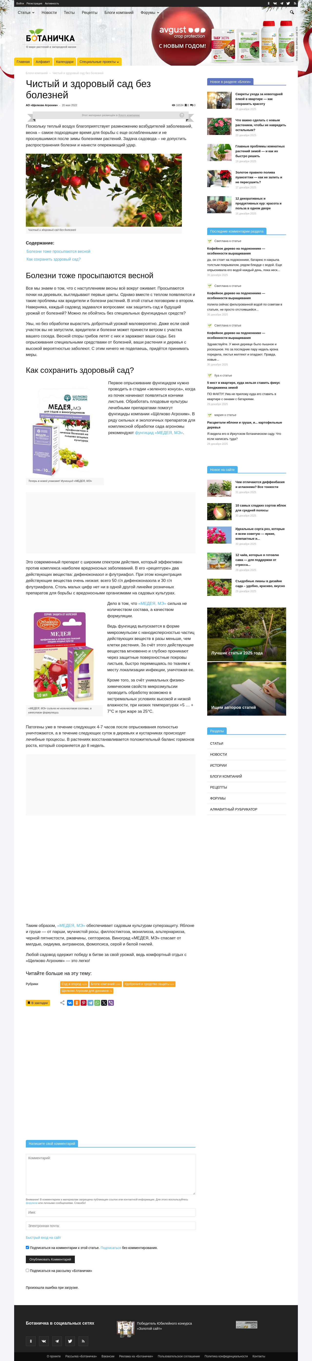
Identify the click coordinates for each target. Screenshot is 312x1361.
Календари (64, 62)
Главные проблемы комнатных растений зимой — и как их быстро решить (260, 151)
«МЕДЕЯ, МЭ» (152, 603)
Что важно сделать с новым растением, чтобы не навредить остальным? (260, 125)
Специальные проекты (99, 62)
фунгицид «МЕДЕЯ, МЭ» (159, 432)
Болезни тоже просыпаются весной (58, 251)
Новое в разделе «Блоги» (230, 82)
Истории (218, 765)
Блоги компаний (119, 12)
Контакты (259, 1356)
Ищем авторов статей (233, 707)
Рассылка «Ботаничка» (81, 1356)
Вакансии (107, 1356)
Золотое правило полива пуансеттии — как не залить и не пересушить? (258, 177)
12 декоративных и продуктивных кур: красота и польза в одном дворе (258, 203)
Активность (52, 3)
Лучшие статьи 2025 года (237, 653)
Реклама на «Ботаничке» (136, 1356)
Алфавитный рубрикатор (233, 809)
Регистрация (34, 3)
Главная (23, 62)
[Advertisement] (110, 1074)
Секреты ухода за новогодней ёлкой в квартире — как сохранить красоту (259, 99)
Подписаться (111, 1248)
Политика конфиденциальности (226, 1356)
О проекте (54, 1356)
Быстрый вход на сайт (43, 1237)
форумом (32, 1202)
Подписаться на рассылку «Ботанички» (59, 1271)
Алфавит (43, 62)
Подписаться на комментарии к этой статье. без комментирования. (92, 1248)
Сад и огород (74, 984)
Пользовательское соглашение (179, 1356)
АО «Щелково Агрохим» (42, 105)
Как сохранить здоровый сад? (54, 259)
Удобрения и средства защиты (149, 984)
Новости (49, 12)
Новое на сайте (222, 470)
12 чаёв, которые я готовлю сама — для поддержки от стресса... (257, 560)
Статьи (26, 12)
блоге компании (129, 115)
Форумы (150, 12)
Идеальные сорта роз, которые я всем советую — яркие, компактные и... (260, 533)
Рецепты (89, 12)
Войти (20, 3)
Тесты (69, 12)
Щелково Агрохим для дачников (87, 991)
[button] (292, 13)
